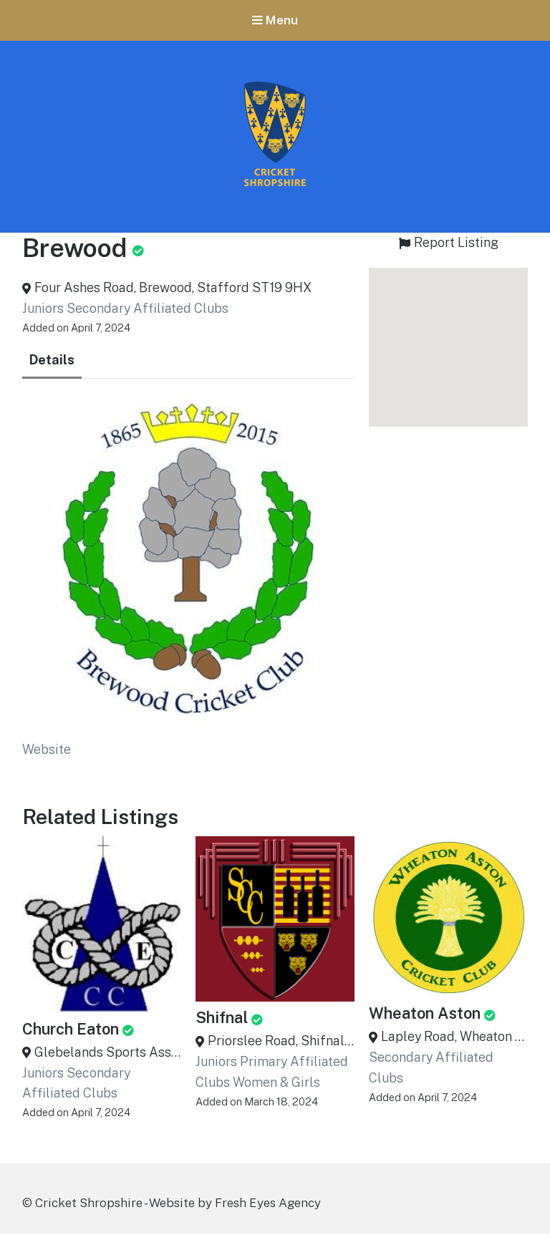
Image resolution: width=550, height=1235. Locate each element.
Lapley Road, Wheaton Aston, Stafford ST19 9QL (454, 1037)
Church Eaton (70, 1029)
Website (46, 750)
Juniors (43, 309)
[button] (448, 335)
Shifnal (222, 1018)
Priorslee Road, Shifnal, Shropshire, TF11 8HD (281, 1042)
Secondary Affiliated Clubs (147, 309)
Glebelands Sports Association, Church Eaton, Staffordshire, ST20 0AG (107, 1052)
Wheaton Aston (425, 1014)
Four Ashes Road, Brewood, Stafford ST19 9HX (173, 288)
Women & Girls (276, 1082)
